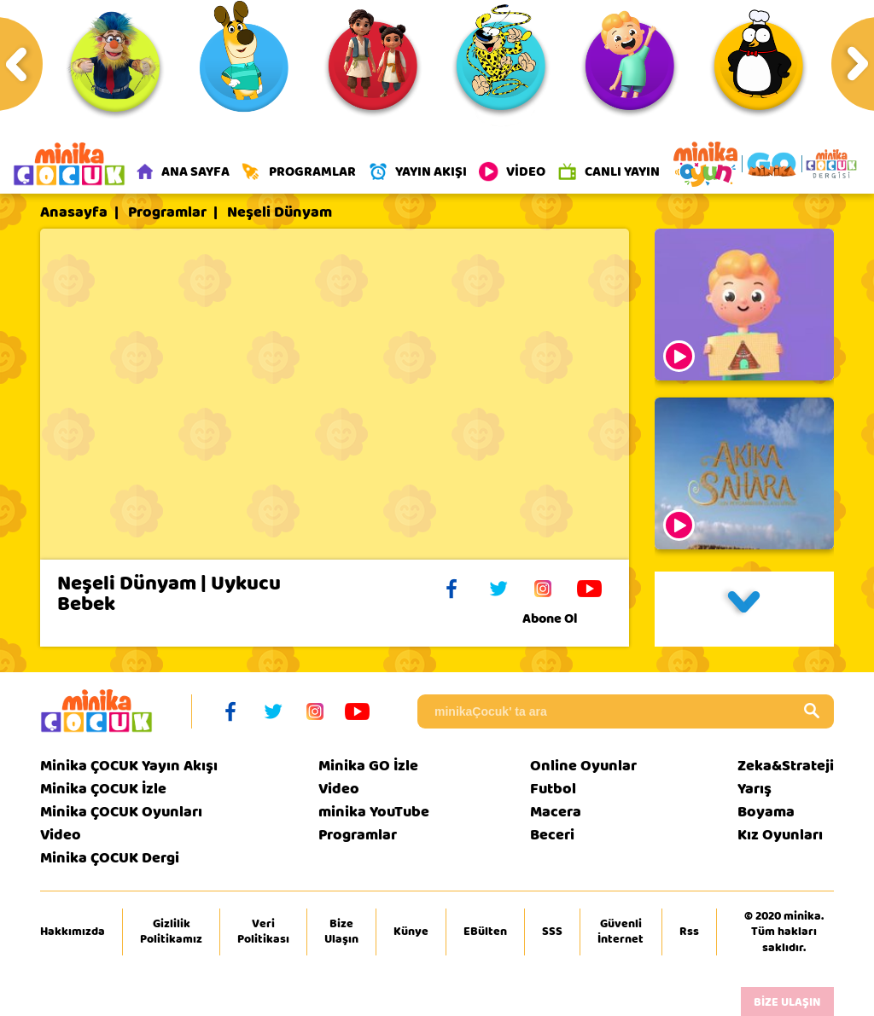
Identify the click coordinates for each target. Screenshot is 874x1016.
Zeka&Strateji (785, 765)
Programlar (167, 212)
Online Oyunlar (583, 765)
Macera (555, 811)
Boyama (766, 811)
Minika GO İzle (368, 765)
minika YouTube (373, 811)
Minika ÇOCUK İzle (103, 788)
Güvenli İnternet (620, 931)
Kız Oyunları (780, 834)
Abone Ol (562, 618)
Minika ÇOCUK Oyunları (121, 811)
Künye (410, 931)
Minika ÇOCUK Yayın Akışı (129, 765)
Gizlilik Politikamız (171, 931)
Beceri (552, 834)
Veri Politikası (263, 931)
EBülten (485, 931)
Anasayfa (74, 212)
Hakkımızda (72, 931)
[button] (744, 609)
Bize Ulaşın (341, 931)
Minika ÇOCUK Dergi (109, 857)
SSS (552, 931)
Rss (689, 931)
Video (60, 834)
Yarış (754, 788)
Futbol (553, 788)
